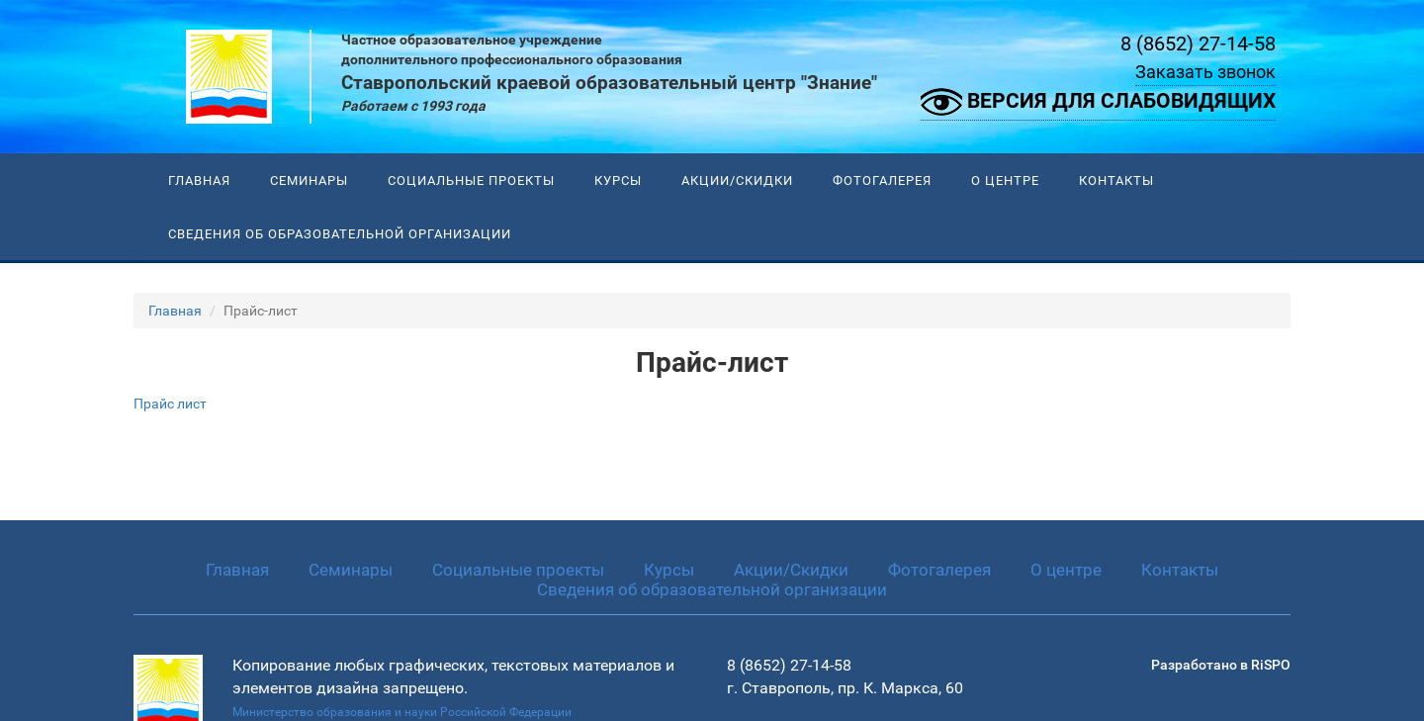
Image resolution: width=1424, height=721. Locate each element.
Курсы (618, 180)
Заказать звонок (1205, 71)
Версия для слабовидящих (1098, 102)
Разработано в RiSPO (1220, 665)
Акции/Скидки (737, 180)
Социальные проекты (471, 180)
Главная (199, 180)
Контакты (1116, 180)
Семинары (309, 180)
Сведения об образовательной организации (339, 233)
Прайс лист (170, 403)
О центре (1005, 180)
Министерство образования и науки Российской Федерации (402, 712)
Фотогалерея (882, 180)
